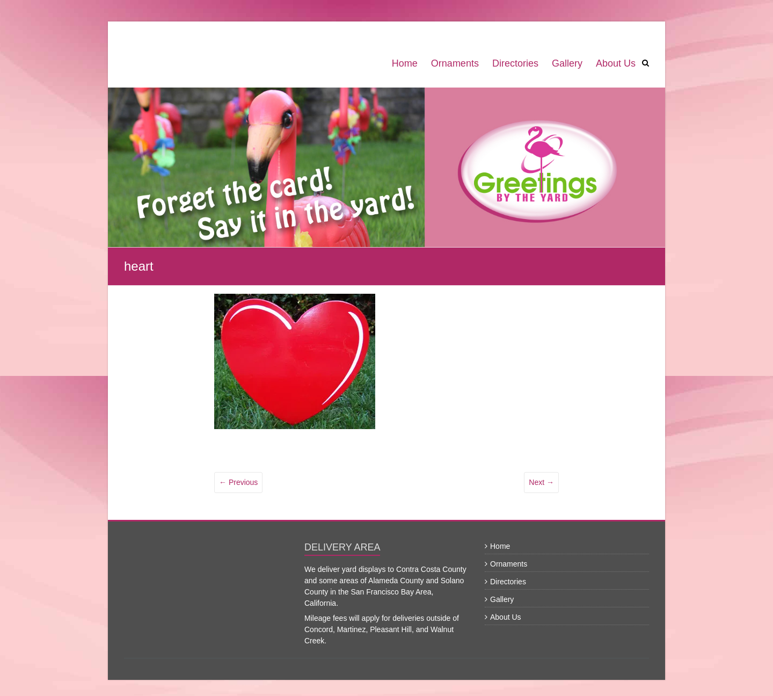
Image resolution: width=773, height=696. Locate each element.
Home (405, 63)
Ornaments (455, 63)
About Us (616, 63)
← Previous (238, 482)
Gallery (567, 63)
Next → (541, 482)
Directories (515, 63)
